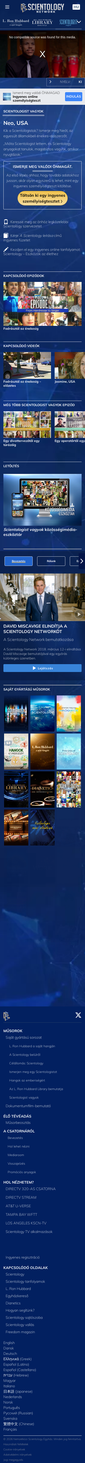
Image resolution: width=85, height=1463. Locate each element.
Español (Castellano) (19, 1367)
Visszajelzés (16, 1161)
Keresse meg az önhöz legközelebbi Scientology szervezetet (35, 223)
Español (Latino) (16, 1361)
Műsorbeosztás (18, 1120)
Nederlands (12, 1394)
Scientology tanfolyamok (25, 1278)
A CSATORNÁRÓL (19, 1128)
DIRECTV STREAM (21, 1195)
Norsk (8, 1399)
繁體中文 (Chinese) (18, 1421)
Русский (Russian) (18, 1410)
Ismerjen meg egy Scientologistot (33, 1069)
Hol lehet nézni (18, 1144)
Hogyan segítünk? (20, 1307)
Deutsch (10, 1351)
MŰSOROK (12, 1028)
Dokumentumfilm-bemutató (28, 1103)
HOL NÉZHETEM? (18, 1179)
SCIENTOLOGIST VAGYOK (23, 111)
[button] (82, 561)
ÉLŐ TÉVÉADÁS (17, 1113)
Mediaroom (16, 1152)
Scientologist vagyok (24, 1095)
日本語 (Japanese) (18, 1388)
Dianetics (13, 1300)
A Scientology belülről (24, 1052)
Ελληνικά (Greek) (17, 1356)
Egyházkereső (17, 1293)
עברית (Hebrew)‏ (16, 1372)
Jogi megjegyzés (13, 1457)
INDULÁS (73, 96)
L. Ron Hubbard (18, 1286)
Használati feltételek (15, 1441)
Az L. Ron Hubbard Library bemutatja (36, 1086)
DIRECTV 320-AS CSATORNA (31, 1186)
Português (11, 1405)
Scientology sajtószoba (24, 1314)
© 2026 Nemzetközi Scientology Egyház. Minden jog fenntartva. (42, 1436)
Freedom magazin (20, 1329)
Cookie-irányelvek (14, 1447)
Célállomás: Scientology (26, 1060)
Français (10, 1426)
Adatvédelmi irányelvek (17, 1452)
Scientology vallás (20, 1322)
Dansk (8, 1345)
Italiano (9, 1383)
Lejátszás (42, 668)
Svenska (10, 1415)
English (9, 1340)
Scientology (15, 1271)
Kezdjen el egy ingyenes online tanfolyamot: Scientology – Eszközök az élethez (41, 251)
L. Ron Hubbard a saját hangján (32, 1043)
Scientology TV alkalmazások (29, 1229)
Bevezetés (15, 1135)
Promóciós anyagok (22, 1170)
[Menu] (7, 7)
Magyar (9, 1378)
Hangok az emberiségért (27, 1078)
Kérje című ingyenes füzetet (32, 237)
